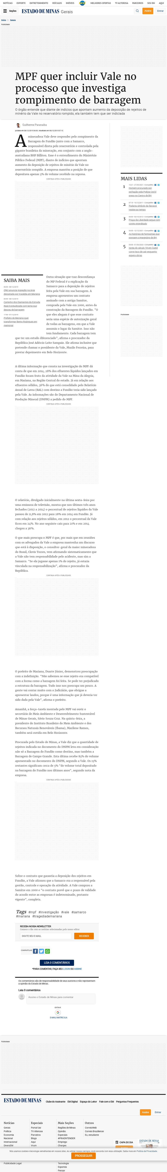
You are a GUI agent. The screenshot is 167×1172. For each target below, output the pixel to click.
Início (3, 20)
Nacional (8, 1138)
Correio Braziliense (94, 1131)
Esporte (21, 3)
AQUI (161, 3)
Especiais (62, 1135)
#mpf (32, 912)
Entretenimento (39, 3)
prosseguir (83, 1156)
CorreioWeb (91, 1127)
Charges (62, 1145)
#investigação (48, 912)
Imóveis (70, 3)
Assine (147, 10)
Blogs (34, 1138)
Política (7, 1131)
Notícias (8, 3)
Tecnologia (63, 1163)
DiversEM (8, 1145)
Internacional (10, 1142)
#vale (65, 912)
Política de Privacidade (147, 1151)
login (66, 968)
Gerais (67, 11)
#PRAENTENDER (66, 1138)
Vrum (34, 1145)
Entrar (160, 10)
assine (78, 968)
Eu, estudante (92, 1135)
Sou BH (151, 3)
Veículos (57, 3)
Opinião (62, 1131)
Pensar (61, 1170)
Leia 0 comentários (57, 962)
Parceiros (137, 3)
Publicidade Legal (13, 1163)
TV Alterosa (121, 3)
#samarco (78, 912)
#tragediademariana (47, 916)
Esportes (62, 1167)
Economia (9, 1135)
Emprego (62, 1142)
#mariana (23, 916)
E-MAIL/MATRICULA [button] (58, 1017)
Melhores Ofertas (101, 3)
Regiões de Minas (67, 1127)
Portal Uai (36, 1127)
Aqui (33, 1142)
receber (84, 936)
